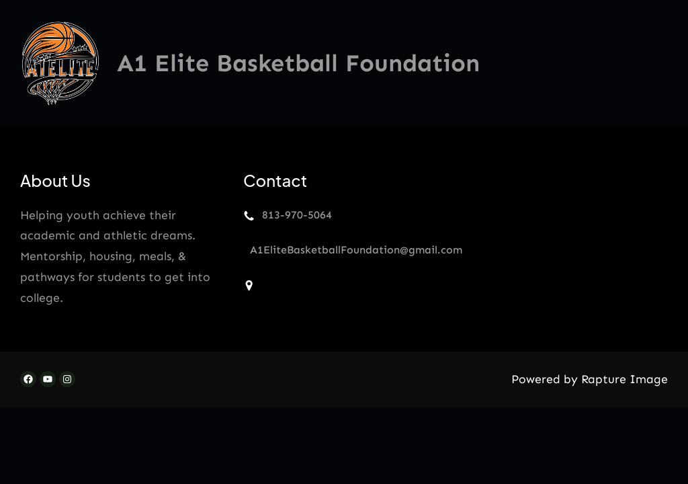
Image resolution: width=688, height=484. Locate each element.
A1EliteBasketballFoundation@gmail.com (356, 249)
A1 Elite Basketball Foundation (298, 62)
